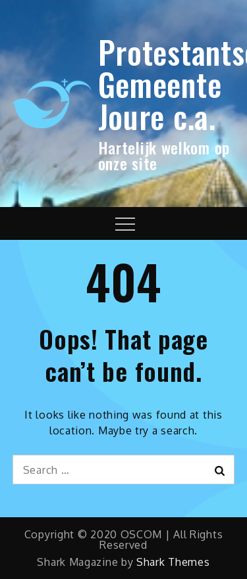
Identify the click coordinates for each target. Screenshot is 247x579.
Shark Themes (172, 561)
